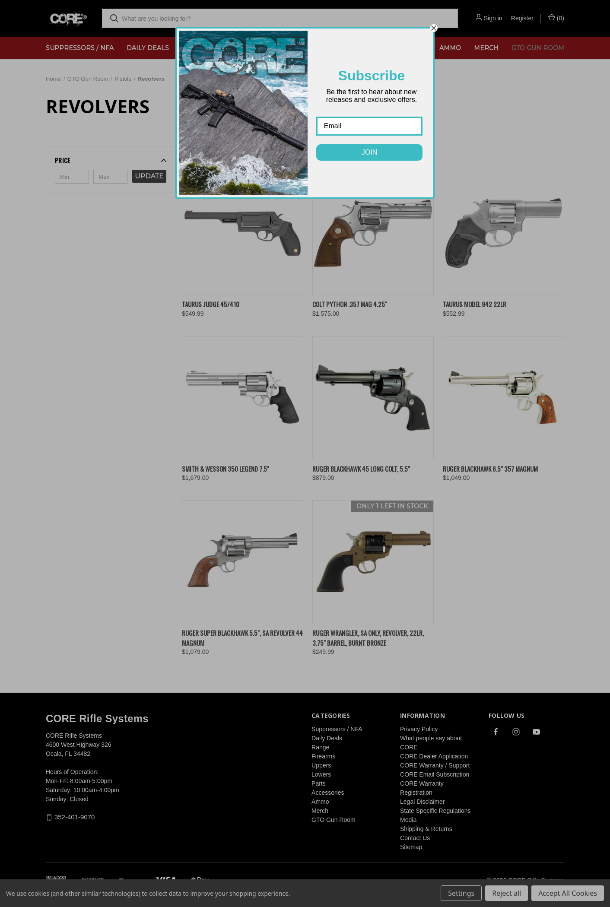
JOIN (369, 152)
